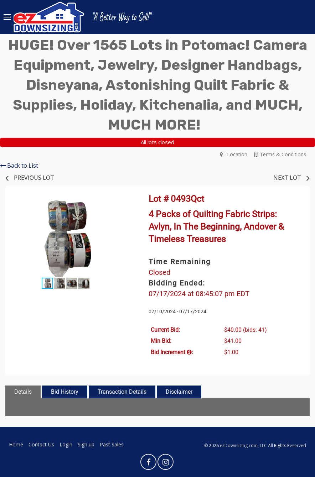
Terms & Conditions (280, 154)
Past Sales (112, 444)
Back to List (19, 165)
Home (16, 444)
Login (66, 444)
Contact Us (41, 444)
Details (23, 391)
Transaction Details (122, 391)
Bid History (64, 391)
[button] (119, 203)
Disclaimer (179, 391)
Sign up (86, 444)
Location (233, 154)
